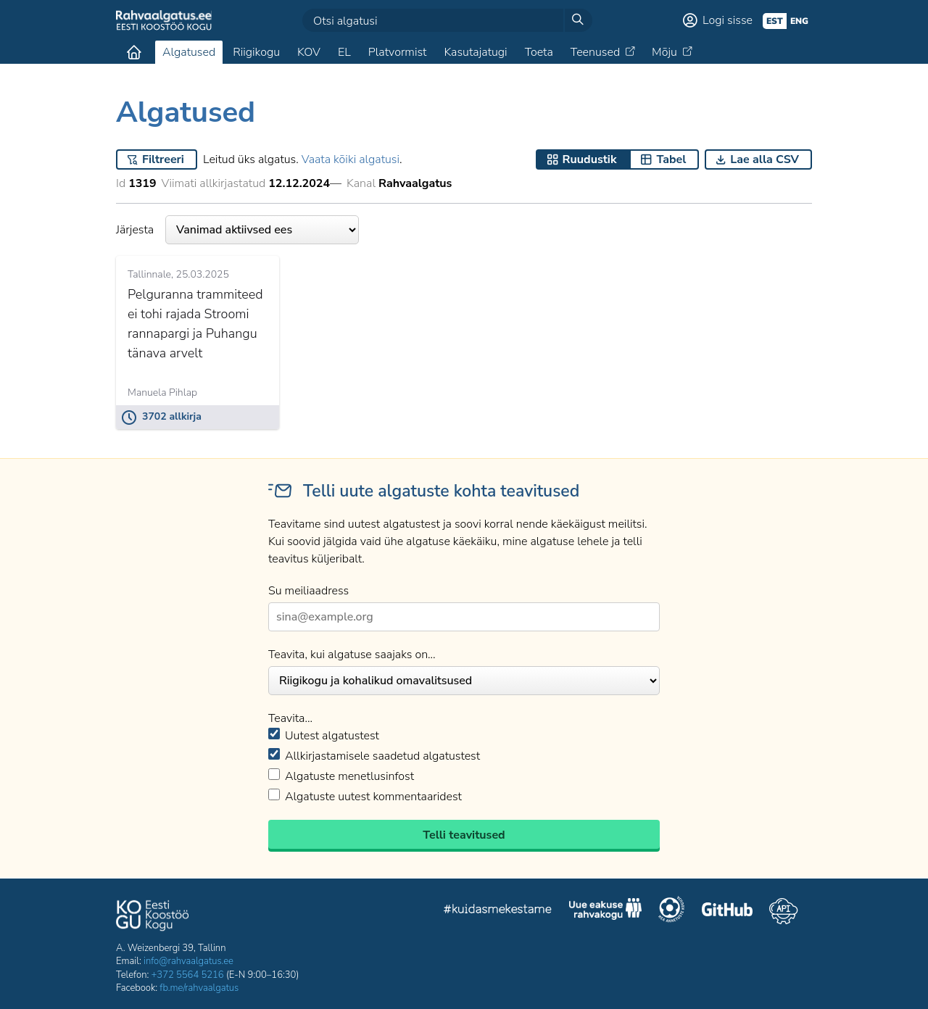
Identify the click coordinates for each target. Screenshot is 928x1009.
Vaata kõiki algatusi (350, 159)
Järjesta (237, 229)
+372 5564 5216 (188, 974)
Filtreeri (163, 159)
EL (344, 52)
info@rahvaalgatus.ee (188, 961)
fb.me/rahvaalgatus (199, 988)
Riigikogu (256, 52)
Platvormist (397, 52)
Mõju (664, 52)
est (774, 21)
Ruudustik (590, 159)
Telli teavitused (464, 835)
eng (799, 21)
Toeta (539, 52)
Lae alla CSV (764, 159)
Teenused (595, 52)
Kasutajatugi (475, 52)
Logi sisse (728, 20)
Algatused (188, 52)
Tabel (671, 159)
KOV (308, 52)
